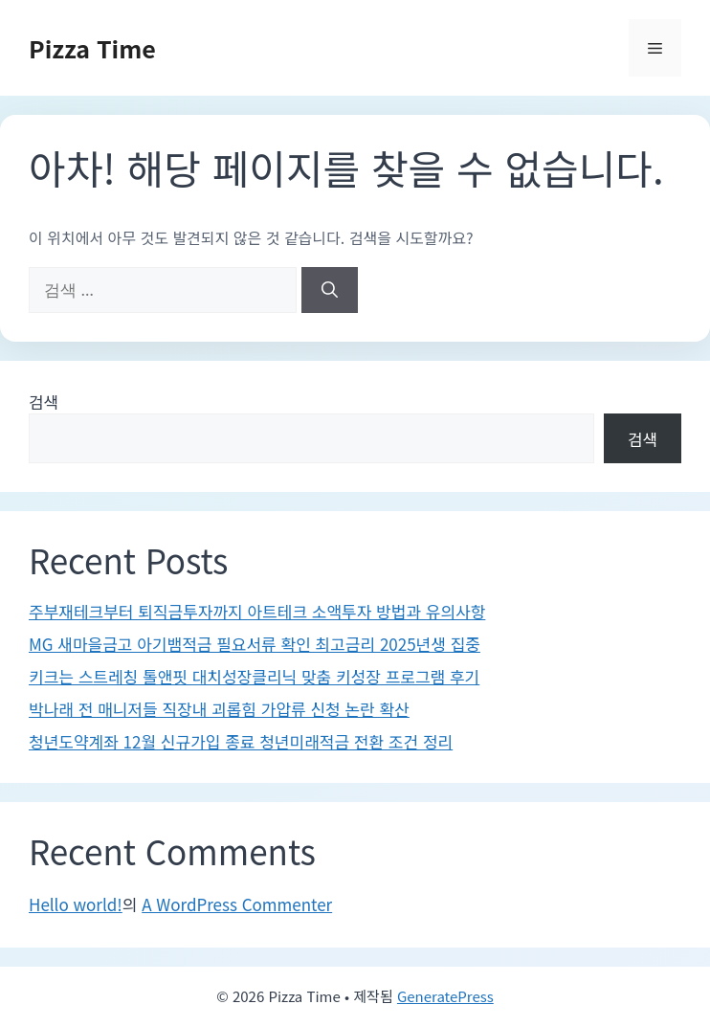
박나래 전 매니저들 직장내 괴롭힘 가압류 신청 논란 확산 (219, 709)
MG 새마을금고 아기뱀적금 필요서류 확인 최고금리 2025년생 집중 (254, 644)
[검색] (329, 290)
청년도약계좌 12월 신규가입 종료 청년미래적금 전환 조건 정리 (241, 741)
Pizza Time (92, 48)
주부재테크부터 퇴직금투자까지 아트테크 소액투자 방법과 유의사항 (257, 611)
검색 (43, 401)
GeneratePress (445, 996)
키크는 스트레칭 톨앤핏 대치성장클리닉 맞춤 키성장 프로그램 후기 (254, 676)
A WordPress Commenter (237, 904)
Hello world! (75, 904)
